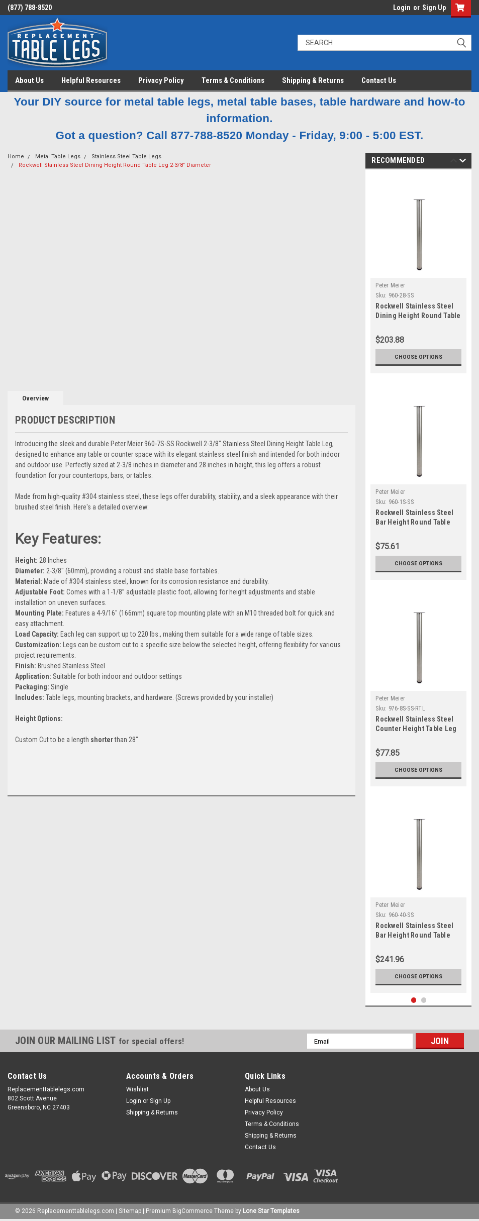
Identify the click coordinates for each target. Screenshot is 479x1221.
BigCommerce (192, 1210)
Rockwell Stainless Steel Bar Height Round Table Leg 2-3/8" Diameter (414, 522)
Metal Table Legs (57, 156)
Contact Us (378, 80)
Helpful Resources (91, 80)
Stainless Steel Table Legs (126, 156)
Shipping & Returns (313, 80)
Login (402, 8)
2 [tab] (424, 1000)
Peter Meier (390, 285)
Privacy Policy (161, 80)
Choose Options (419, 356)
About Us (29, 80)
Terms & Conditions (233, 80)
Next (462, 162)
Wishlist (137, 1089)
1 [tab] (414, 1000)
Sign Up (434, 8)
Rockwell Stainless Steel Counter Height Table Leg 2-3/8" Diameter (415, 728)
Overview (35, 398)
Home (16, 156)
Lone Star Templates (271, 1210)
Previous (453, 162)
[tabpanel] (418, 273)
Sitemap (130, 1210)
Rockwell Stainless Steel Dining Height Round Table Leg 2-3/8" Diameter (115, 165)
